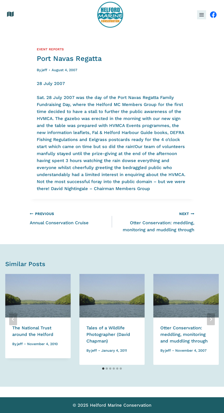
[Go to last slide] (13, 319)
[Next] (211, 319)
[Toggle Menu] (201, 14)
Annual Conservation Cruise (69, 217)
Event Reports (50, 49)
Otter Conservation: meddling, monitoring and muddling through (155, 221)
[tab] (103, 368)
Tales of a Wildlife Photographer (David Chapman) (108, 334)
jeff (44, 70)
